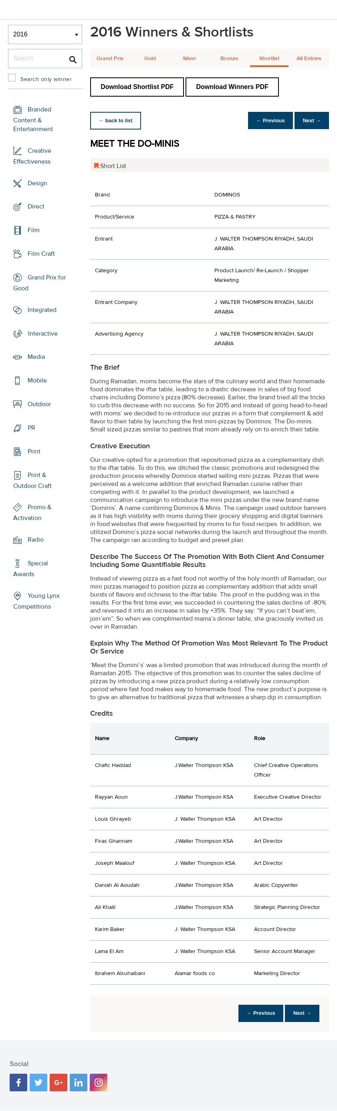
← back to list (117, 120)
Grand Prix (110, 58)
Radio (36, 540)
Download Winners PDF (232, 86)
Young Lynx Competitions (36, 601)
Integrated (42, 310)
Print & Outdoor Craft (32, 480)
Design (37, 183)
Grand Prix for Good (39, 282)
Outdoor (39, 404)
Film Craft (41, 254)
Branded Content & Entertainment (33, 119)
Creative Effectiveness (32, 156)
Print (34, 451)
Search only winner (46, 79)
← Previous (266, 120)
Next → (310, 120)
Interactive (43, 333)
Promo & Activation (32, 512)
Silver (189, 58)
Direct (36, 206)
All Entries (309, 58)
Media (36, 357)
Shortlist (269, 58)
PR (31, 428)
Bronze (229, 58)
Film (34, 230)
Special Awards (30, 568)
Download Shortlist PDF (137, 86)
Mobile (37, 380)
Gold (150, 58)
